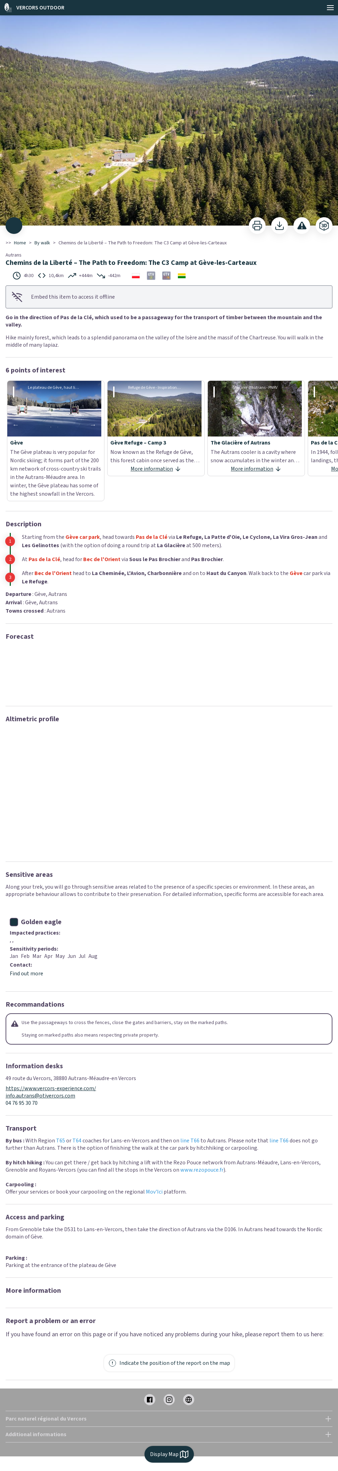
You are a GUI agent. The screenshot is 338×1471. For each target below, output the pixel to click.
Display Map (169, 1454)
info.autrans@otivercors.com (40, 1096)
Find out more (26, 973)
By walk (42, 242)
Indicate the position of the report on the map (169, 1363)
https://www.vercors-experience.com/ (51, 1088)
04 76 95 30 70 (22, 1103)
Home (20, 242)
